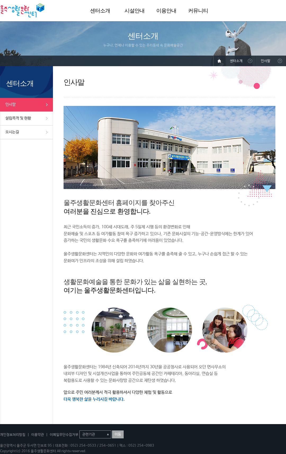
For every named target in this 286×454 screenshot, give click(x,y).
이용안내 (166, 11)
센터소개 (100, 11)
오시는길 (12, 132)
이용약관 (37, 435)
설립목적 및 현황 (18, 118)
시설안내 (134, 11)
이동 (118, 434)
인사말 (10, 104)
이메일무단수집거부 (64, 435)
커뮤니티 (198, 11)
